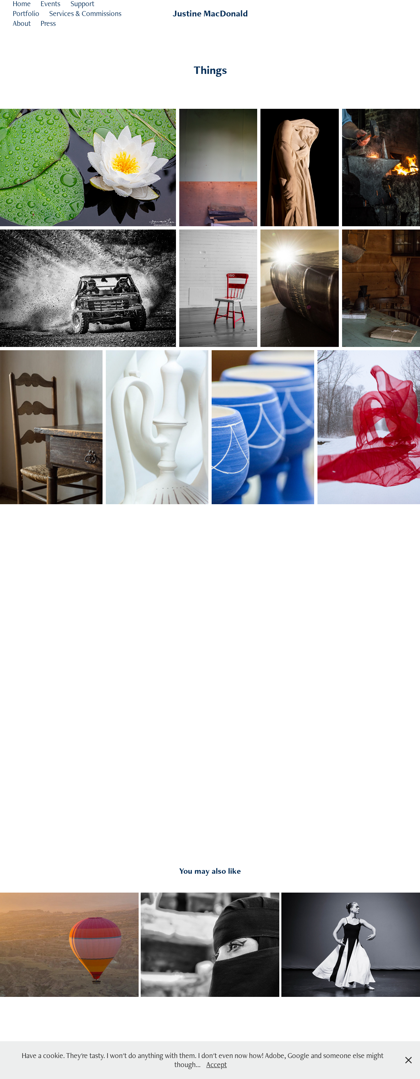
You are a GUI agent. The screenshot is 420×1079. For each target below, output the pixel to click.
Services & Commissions (85, 13)
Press (48, 23)
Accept (216, 1064)
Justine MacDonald (210, 13)
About (22, 23)
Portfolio (26, 13)
